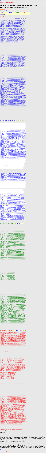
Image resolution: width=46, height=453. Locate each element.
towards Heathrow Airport (8, 381)
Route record (2, 14)
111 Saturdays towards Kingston (5, 223)
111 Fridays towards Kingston (5, 120)
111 (1, 381)
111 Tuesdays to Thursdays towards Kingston (7, 18)
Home (1, 0)
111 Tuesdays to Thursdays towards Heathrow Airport (8, 67)
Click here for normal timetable (4, 10)
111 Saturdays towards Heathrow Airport (6, 281)
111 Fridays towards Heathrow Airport (6, 171)
